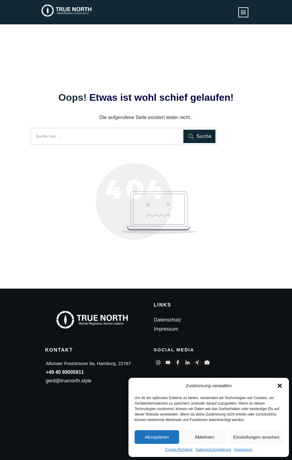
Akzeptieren (157, 437)
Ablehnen (204, 437)
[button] (280, 386)
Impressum (243, 450)
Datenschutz (167, 319)
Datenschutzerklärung (213, 450)
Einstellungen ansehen (256, 437)
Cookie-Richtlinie (179, 450)
